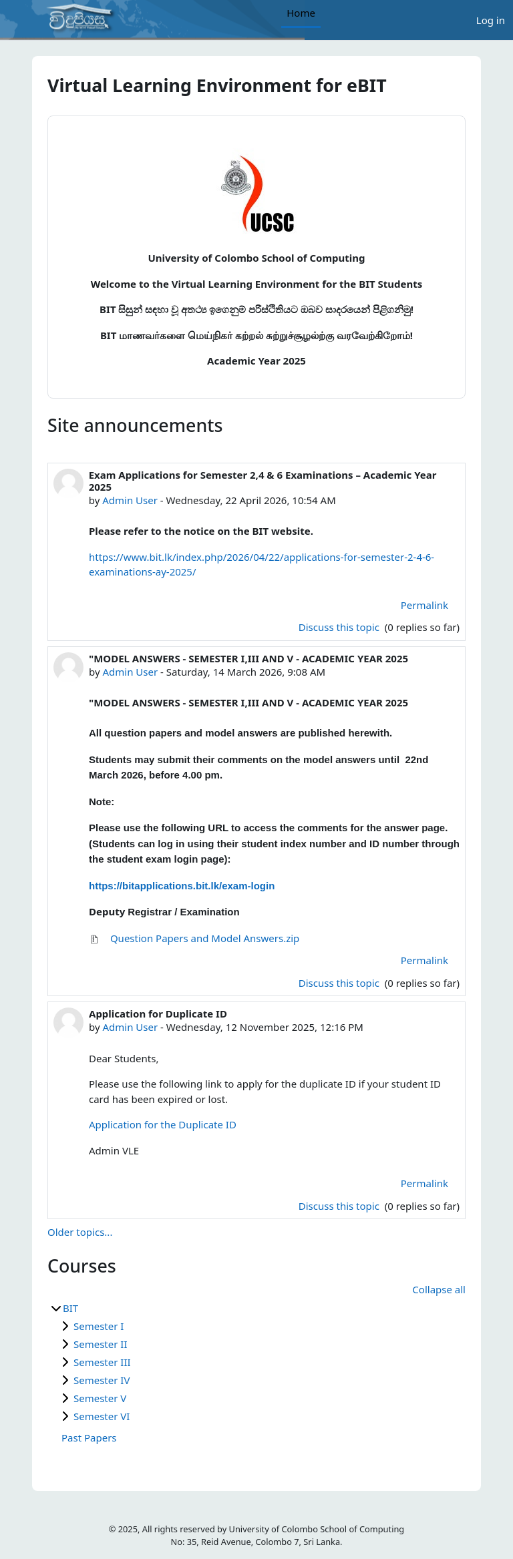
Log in (490, 20)
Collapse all (439, 1289)
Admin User (130, 500)
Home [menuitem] (301, 12)
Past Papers (89, 1437)
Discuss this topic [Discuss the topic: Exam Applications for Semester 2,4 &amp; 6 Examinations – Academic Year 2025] (340, 627)
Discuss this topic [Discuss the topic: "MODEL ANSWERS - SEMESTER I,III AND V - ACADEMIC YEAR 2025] (340, 982)
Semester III (102, 1362)
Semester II (100, 1344)
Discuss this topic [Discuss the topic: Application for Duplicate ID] (340, 1205)
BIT (70, 1308)
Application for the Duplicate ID (162, 1124)
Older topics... (79, 1232)
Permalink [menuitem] (424, 605)
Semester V (99, 1398)
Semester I (98, 1326)
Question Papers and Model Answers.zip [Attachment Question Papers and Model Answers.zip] (194, 938)
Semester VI (101, 1416)
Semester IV (101, 1380)
